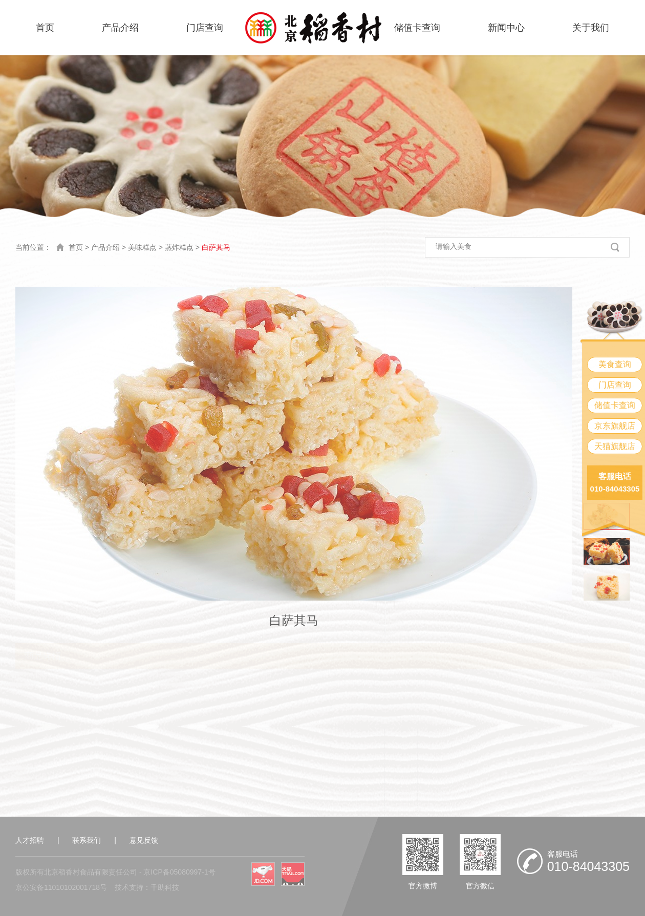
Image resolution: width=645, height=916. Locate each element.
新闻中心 (506, 28)
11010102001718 (72, 887)
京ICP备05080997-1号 (179, 872)
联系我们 (86, 840)
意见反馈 (144, 840)
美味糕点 (142, 247)
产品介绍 (120, 28)
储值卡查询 (417, 28)
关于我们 (590, 28)
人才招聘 (29, 840)
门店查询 (204, 28)
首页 (45, 28)
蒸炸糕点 (179, 247)
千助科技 (164, 887)
